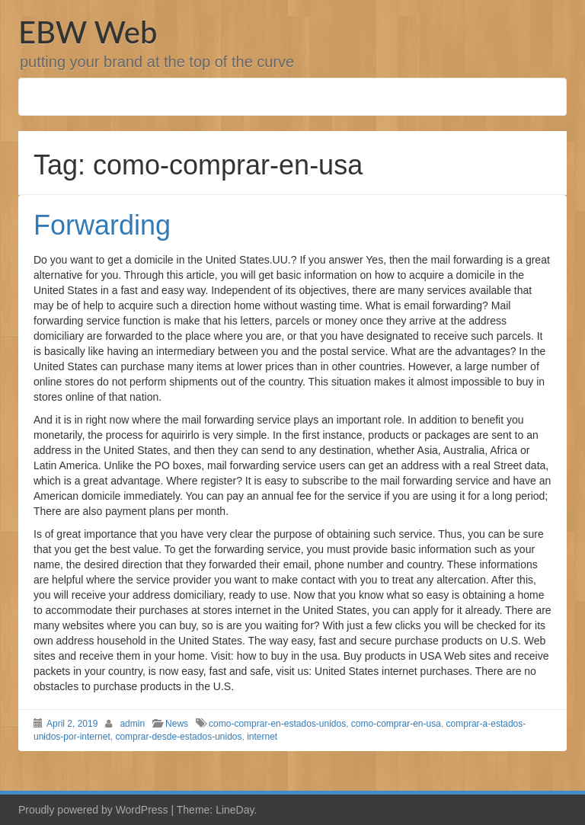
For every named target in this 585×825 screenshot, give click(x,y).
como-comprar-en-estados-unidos (277, 723)
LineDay (235, 810)
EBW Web (87, 32)
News (176, 723)
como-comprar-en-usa (396, 723)
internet (262, 736)
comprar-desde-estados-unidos (178, 736)
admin (132, 723)
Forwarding (102, 225)
